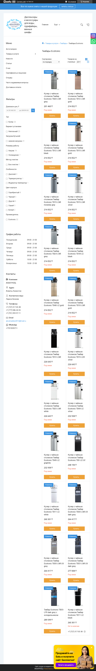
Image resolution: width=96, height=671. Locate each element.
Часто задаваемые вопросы (17, 83)
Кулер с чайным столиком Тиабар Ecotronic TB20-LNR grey (52, 97)
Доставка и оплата (13, 87)
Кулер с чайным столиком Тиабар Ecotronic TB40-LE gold (54, 303)
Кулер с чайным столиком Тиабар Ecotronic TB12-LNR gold (76, 97)
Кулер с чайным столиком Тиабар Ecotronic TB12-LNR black (52, 149)
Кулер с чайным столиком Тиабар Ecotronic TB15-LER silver (76, 356)
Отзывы (9, 78)
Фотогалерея (11, 49)
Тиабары (63, 43)
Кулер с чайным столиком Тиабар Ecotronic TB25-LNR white (52, 407)
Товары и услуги (51, 43)
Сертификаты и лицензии (16, 73)
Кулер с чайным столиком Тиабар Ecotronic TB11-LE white (52, 510)
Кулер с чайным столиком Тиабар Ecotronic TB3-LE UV (76, 457)
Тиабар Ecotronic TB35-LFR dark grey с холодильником (54, 612)
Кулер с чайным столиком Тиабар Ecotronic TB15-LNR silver (76, 201)
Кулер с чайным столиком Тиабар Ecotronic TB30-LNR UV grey (54, 562)
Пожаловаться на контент (53, 669)
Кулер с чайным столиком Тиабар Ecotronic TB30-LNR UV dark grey (78, 510)
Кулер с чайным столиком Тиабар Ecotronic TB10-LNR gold (76, 304)
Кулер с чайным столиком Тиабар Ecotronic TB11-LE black (76, 614)
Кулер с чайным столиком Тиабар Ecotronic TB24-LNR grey (52, 252)
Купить (52, 116)
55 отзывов (72, 2)
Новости (9, 59)
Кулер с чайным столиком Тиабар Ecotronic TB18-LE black (76, 252)
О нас (8, 68)
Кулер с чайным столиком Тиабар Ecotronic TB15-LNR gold (76, 149)
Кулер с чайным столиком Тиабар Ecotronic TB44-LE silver (76, 407)
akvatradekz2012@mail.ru (16, 321)
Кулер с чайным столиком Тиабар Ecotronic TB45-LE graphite (52, 459)
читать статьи (67, 6)
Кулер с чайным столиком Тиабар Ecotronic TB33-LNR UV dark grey (78, 562)
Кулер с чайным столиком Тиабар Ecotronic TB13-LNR (52, 354)
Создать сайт (21, 2)
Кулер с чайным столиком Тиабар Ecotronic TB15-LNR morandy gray (52, 201)
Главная (45, 25)
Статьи (9, 63)
